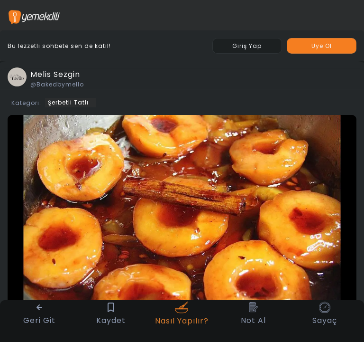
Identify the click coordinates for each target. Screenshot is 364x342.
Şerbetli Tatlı (68, 102)
